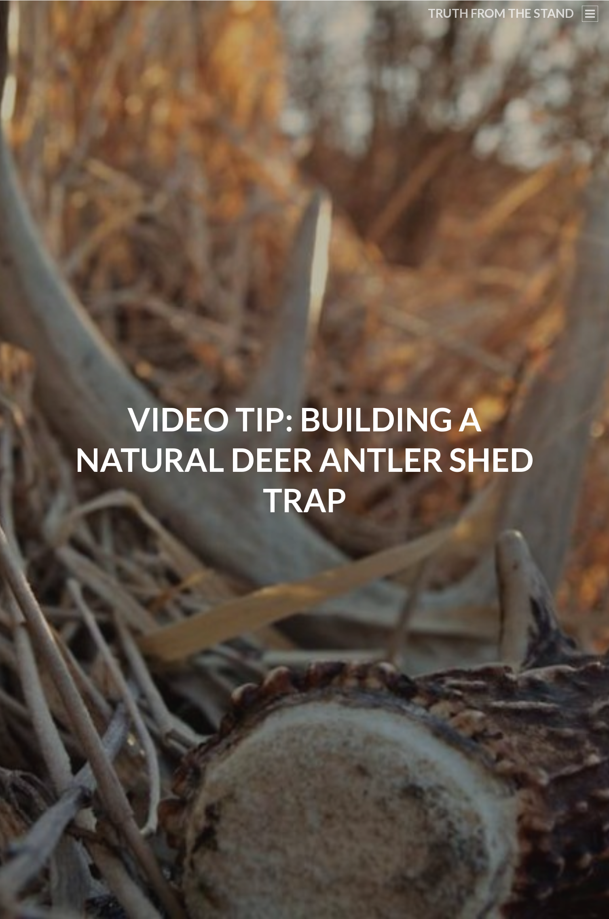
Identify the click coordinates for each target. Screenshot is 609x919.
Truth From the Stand (501, 13)
